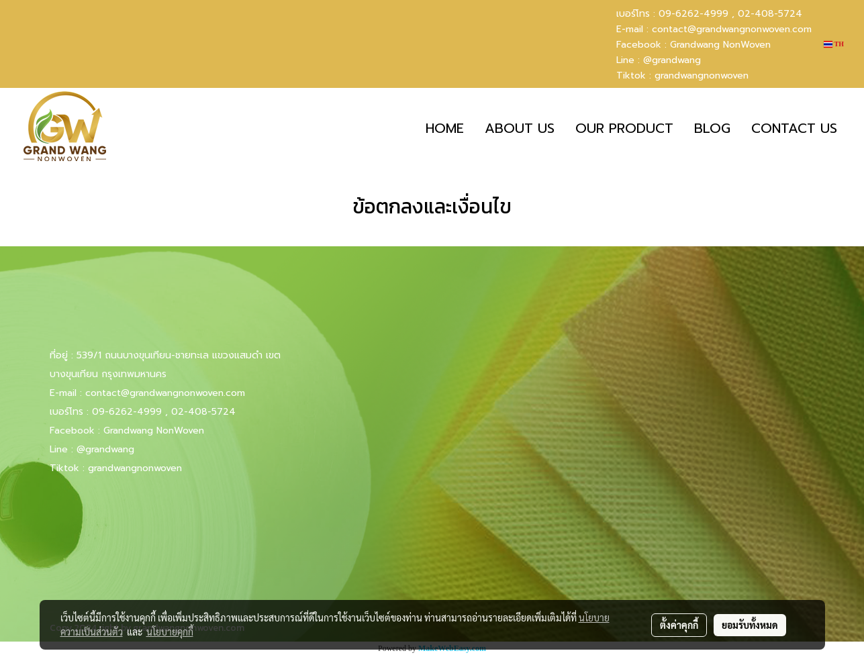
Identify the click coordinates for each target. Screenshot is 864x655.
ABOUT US (520, 128)
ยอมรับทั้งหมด (750, 625)
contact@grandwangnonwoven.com (732, 29)
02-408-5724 (770, 14)
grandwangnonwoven (702, 75)
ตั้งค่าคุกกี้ (679, 625)
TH (834, 44)
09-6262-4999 (127, 412)
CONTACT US (794, 128)
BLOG (712, 128)
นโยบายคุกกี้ (169, 631)
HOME (445, 128)
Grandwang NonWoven (720, 45)
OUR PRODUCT (624, 128)
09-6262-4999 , (696, 14)
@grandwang (672, 60)
